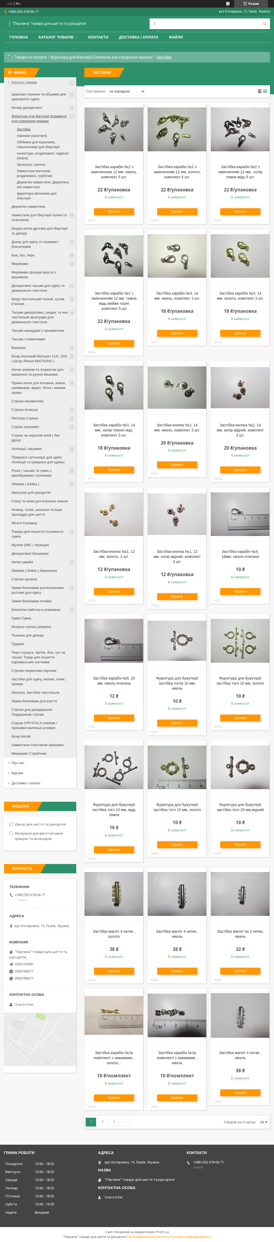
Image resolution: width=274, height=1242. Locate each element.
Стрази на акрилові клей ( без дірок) (36, 437)
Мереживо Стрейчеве (29, 753)
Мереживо (20, 264)
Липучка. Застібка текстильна (35, 693)
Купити (114, 212)
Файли (176, 37)
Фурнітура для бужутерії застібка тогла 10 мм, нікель (177, 683)
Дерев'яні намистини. (29, 207)
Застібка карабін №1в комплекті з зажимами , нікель (177, 1058)
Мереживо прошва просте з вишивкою (34, 274)
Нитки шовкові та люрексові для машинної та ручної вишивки (37, 372)
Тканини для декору (28, 635)
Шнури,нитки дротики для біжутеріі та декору (40, 230)
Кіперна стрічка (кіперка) (31, 627)
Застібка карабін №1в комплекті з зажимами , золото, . (114, 1058)
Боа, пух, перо (23, 255)
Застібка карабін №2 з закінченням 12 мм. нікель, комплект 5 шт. (114, 172)
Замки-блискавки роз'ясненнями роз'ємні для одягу (37, 590)
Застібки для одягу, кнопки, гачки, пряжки (38, 681)
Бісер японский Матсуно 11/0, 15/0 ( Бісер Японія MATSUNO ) (39, 358)
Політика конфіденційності (190, 1237)
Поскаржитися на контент (148, 1237)
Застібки (24, 129)
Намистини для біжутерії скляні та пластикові (39, 217)
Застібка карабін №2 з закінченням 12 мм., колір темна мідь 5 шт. (240, 172)
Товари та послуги (30, 57)
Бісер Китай (21, 736)
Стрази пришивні (25, 427)
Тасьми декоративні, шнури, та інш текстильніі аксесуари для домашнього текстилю (40, 317)
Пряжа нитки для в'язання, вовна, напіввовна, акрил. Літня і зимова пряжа (39, 388)
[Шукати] (264, 23)
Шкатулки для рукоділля (31, 493)
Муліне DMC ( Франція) (30, 545)
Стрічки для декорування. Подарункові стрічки (32, 712)
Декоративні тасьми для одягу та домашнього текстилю (38, 288)
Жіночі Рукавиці (24, 523)
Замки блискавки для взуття (34, 701)
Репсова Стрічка (25, 418)
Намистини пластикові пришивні (38, 745)
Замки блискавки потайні (32, 601)
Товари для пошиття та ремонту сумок (37, 534)
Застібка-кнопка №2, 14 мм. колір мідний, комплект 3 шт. (240, 430)
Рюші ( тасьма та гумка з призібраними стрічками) (32, 473)
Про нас (18, 763)
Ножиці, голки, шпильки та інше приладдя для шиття (37, 512)
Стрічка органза (24, 579)
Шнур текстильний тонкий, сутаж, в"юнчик (38, 301)
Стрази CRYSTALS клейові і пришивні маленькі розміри (34, 725)
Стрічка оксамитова (27, 401)
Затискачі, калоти (31, 165)
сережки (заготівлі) (32, 136)
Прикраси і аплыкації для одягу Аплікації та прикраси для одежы (38, 459)
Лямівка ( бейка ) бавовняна (34, 571)
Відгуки (17, 773)
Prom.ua (163, 1232)
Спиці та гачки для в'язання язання (40, 501)
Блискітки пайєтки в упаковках (36, 610)
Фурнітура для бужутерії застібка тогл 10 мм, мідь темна (114, 810)
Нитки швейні (22, 562)
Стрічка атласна (24, 410)
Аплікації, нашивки (27, 449)
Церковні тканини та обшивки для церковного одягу (39, 96)
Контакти (98, 37)
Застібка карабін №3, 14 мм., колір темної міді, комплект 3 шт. (114, 430)
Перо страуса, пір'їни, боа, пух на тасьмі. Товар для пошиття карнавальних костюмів (38, 657)
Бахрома (19, 348)
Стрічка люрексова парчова (34, 671)
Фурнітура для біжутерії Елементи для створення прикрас (102, 57)
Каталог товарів (56, 37)
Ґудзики (18, 644)
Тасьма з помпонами (28, 339)
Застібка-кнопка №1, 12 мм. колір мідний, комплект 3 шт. (177, 556)
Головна (18, 37)
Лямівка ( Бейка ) (25, 484)
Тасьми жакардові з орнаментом (38, 331)
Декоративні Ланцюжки (30, 553)
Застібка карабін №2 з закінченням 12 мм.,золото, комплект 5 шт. (177, 172)
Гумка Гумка (21, 618)
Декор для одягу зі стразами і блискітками (35, 244)
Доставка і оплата (138, 37)
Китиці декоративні (27, 108)
